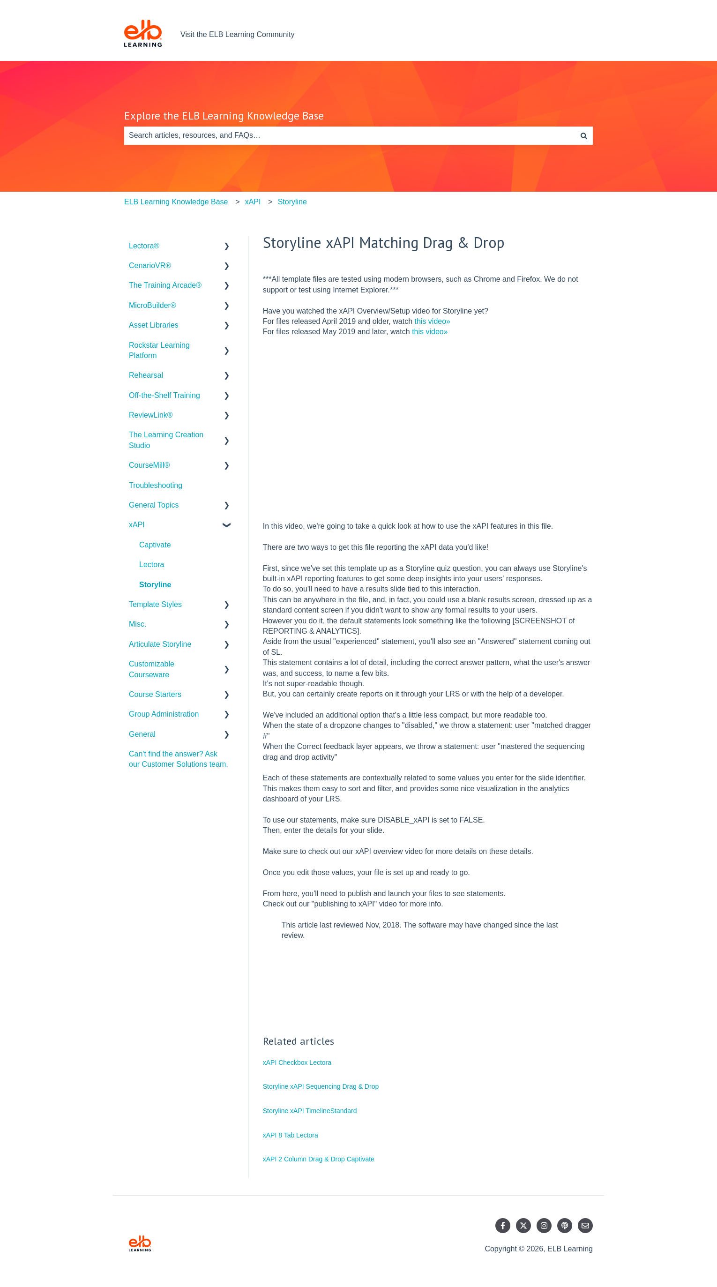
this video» (433, 321)
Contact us (565, 34)
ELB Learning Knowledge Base (176, 202)
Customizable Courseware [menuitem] (151, 669)
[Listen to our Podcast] (564, 1225)
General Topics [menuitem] (154, 505)
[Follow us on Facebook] (502, 1225)
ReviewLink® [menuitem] (151, 415)
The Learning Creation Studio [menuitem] (166, 440)
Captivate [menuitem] (155, 545)
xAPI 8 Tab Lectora (290, 1135)
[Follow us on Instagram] (544, 1225)
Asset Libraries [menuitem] (154, 325)
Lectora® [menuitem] (144, 246)
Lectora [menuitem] (151, 565)
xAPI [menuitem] (137, 525)
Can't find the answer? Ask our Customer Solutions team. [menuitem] (178, 759)
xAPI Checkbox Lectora (297, 1062)
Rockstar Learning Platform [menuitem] (159, 350)
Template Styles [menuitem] (155, 604)
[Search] (584, 135)
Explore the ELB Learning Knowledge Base (224, 115)
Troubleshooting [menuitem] (155, 485)
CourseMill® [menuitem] (149, 465)
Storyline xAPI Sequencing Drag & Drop (321, 1086)
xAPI (253, 202)
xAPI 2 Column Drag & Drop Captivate (318, 1159)
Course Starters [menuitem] (155, 694)
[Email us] (585, 1225)
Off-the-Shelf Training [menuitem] (164, 395)
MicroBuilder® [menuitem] (152, 305)
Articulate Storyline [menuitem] (160, 644)
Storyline (292, 202)
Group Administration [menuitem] (164, 714)
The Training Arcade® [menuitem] (165, 285)
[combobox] (349, 135)
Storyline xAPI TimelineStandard (310, 1111)
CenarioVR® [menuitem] (150, 265)
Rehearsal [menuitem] (146, 375)
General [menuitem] (142, 734)
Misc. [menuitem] (137, 624)
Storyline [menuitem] (155, 585)
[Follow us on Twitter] (523, 1225)
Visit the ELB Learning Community (237, 34)
